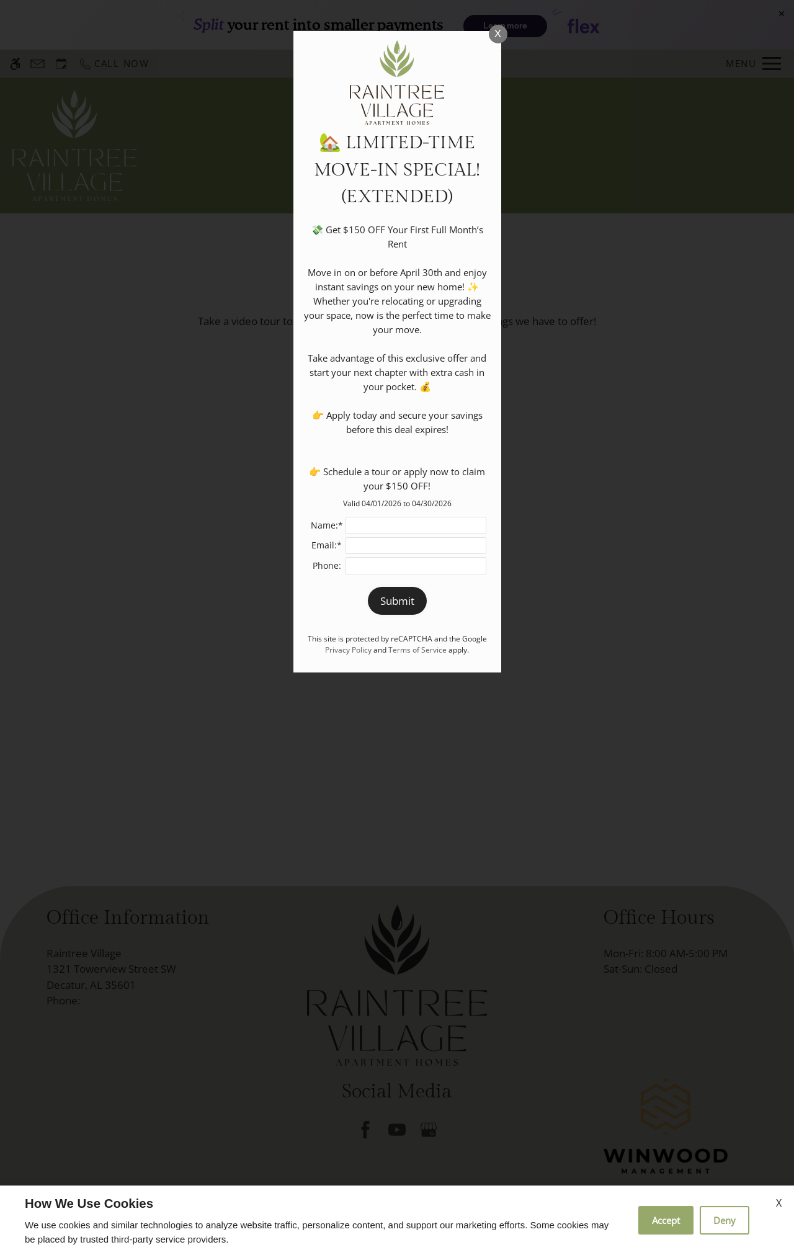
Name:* (327, 525)
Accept (666, 1220)
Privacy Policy (348, 649)
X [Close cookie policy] (779, 1203)
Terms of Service (417, 649)
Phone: (327, 565)
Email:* (326, 545)
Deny (724, 1220)
